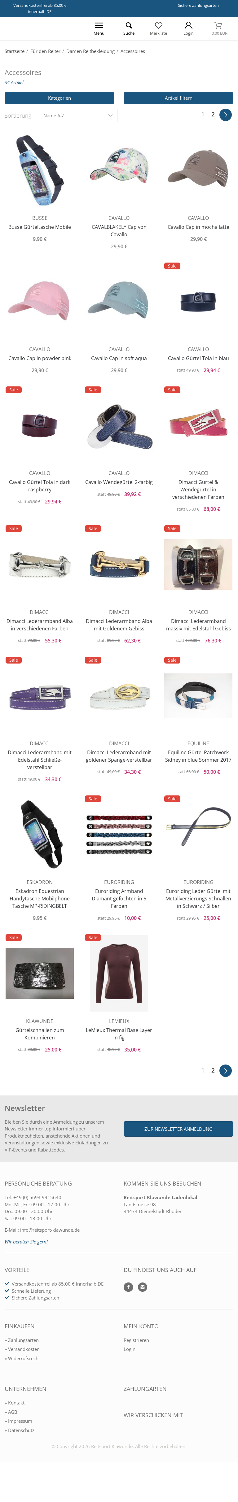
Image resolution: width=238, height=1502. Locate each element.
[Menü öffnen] (99, 28)
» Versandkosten (22, 1378)
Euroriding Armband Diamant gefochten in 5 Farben (119, 914)
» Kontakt (14, 1432)
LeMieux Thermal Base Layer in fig (119, 1059)
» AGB (11, 1441)
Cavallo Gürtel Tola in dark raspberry (39, 488)
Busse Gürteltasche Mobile (39, 224)
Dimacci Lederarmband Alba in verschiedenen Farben (39, 632)
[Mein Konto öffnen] (188, 28)
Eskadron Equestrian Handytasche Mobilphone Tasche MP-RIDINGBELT (40, 914)
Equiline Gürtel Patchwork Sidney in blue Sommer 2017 (198, 773)
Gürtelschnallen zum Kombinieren (39, 1059)
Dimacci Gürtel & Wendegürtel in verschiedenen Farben (198, 492)
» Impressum (18, 1450)
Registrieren (136, 1369)
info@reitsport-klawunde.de (50, 1259)
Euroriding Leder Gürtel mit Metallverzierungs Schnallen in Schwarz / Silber (198, 918)
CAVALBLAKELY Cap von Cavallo (119, 228)
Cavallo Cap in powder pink (39, 358)
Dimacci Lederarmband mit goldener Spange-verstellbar (119, 773)
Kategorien (59, 98)
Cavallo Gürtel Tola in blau (198, 358)
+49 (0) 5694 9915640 (37, 1227)
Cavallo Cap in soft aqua (119, 358)
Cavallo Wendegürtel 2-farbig (119, 488)
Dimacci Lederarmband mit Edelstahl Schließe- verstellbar (40, 773)
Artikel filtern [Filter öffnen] (178, 98)
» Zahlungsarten (22, 1369)
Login (129, 1378)
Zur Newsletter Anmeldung (178, 1158)
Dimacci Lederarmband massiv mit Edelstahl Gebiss (198, 632)
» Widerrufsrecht (22, 1388)
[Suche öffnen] (128, 28)
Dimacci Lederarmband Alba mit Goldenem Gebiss (119, 629)
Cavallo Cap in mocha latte (198, 224)
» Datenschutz (19, 1459)
